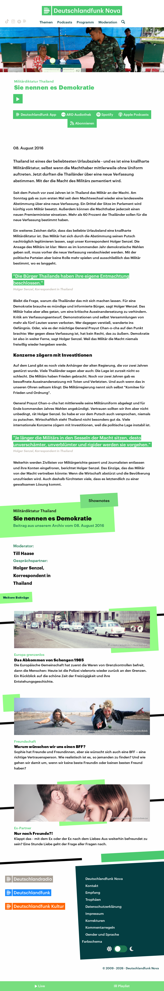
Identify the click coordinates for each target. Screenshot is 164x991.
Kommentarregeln (100, 927)
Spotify (104, 114)
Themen (46, 22)
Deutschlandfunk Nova (104, 879)
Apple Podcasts (133, 114)
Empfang (92, 892)
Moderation (107, 22)
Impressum (94, 913)
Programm (85, 22)
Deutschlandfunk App (36, 114)
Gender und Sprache (102, 934)
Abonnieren (82, 123)
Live (41, 986)
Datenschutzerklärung (103, 906)
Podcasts (64, 22)
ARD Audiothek (76, 114)
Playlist (124, 986)
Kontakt (91, 886)
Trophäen (93, 899)
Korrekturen (95, 920)
